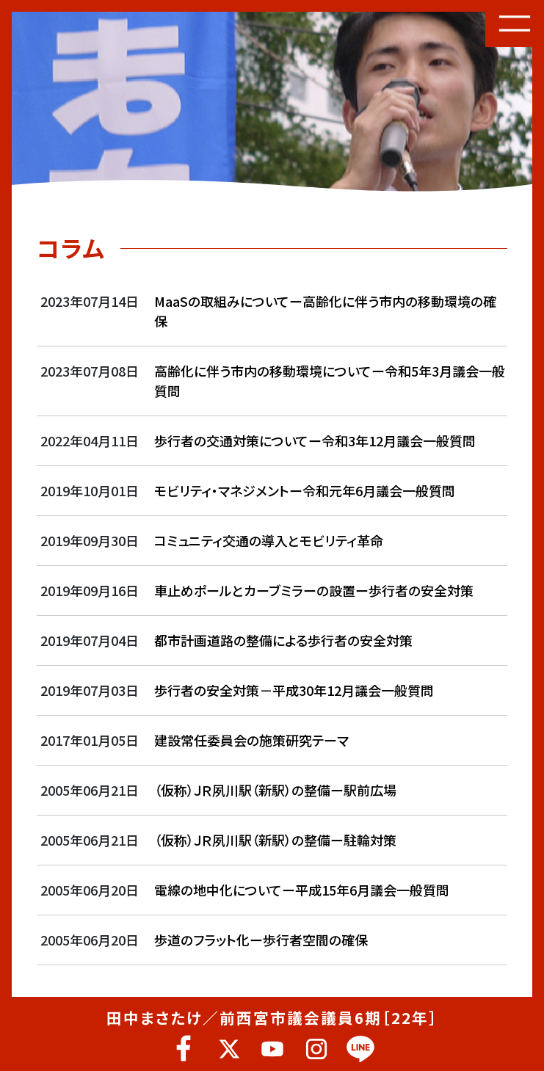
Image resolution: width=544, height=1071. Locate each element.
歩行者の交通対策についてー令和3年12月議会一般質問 (315, 440)
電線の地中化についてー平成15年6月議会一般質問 (301, 889)
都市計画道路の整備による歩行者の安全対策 (283, 640)
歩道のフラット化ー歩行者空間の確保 (261, 939)
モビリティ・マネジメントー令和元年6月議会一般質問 (304, 490)
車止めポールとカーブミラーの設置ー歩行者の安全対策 (314, 590)
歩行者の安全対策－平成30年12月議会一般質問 (294, 690)
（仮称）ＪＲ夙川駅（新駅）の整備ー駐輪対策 (275, 839)
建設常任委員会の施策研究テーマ (258, 739)
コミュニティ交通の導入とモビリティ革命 (268, 540)
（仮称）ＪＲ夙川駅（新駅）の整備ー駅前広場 (275, 789)
